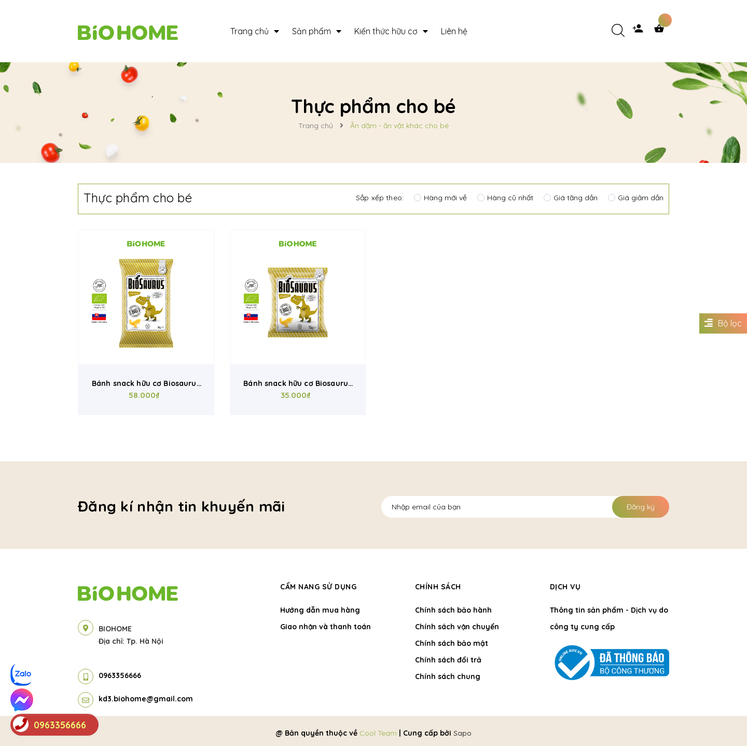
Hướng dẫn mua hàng (320, 610)
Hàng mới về (440, 197)
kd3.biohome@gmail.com (146, 698)
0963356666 (120, 675)
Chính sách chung (447, 676)
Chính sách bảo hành (453, 610)
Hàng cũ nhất (505, 197)
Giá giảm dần (635, 197)
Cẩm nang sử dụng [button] (318, 586)
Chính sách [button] (438, 586)
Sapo (462, 733)
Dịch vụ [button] (565, 586)
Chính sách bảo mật (451, 643)
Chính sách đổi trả (448, 660)
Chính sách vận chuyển (457, 626)
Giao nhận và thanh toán (325, 626)
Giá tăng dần (571, 197)
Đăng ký (641, 507)
